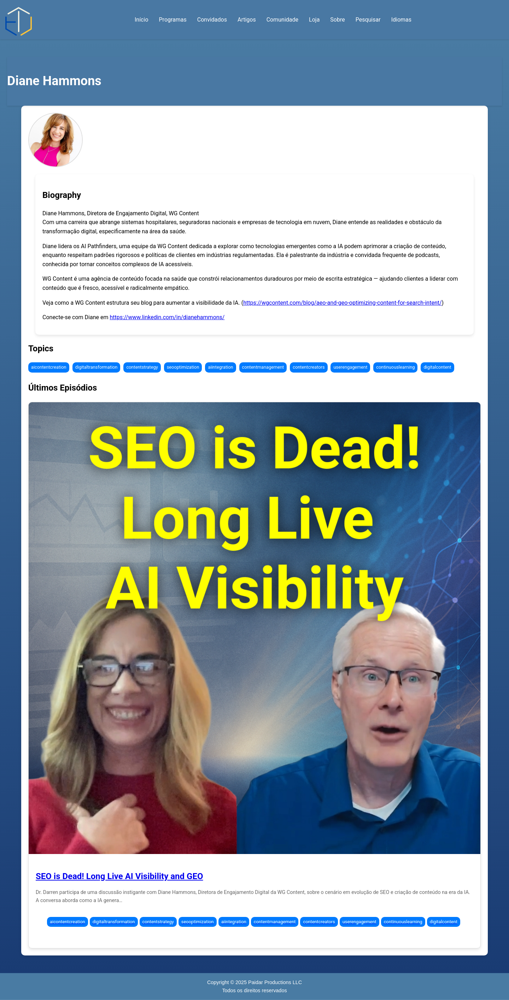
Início (141, 19)
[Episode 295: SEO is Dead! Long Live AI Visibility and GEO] (254, 628)
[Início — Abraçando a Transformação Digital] (18, 21)
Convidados (212, 19)
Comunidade (282, 19)
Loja (314, 19)
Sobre (337, 19)
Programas (173, 19)
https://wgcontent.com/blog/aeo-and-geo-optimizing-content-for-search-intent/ (342, 302)
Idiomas (401, 19)
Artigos (247, 19)
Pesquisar (368, 19)
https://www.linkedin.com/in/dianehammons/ (167, 317)
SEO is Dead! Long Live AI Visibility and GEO (119, 876)
